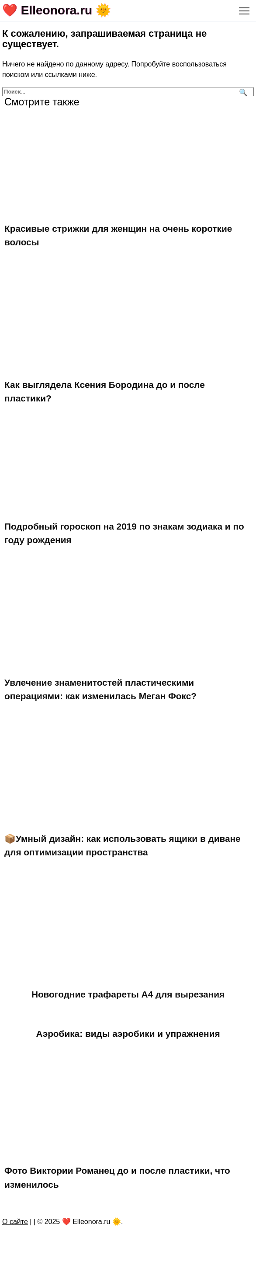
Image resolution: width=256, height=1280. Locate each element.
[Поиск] (242, 91)
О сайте (15, 1221)
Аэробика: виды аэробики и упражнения (128, 1034)
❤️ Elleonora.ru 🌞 (56, 10)
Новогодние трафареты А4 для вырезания (128, 994)
